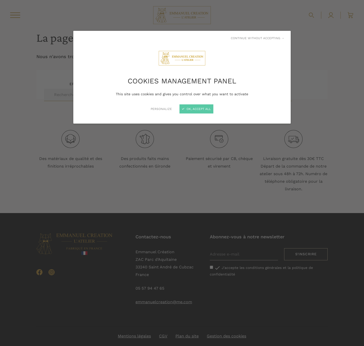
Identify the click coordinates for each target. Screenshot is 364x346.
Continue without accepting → (257, 38)
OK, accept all (196, 109)
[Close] (182, 173)
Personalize (161, 109)
